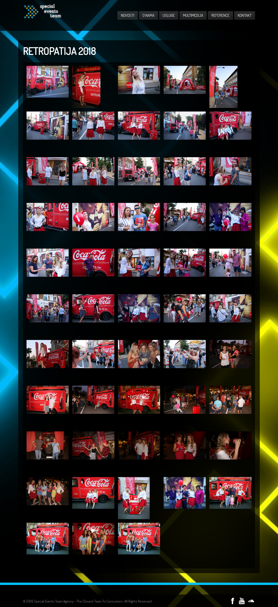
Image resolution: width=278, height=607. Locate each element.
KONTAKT (244, 15)
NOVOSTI (127, 15)
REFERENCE (220, 15)
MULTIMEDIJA (193, 15)
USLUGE (169, 15)
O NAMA (148, 15)
